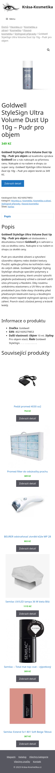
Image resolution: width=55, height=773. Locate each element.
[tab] (27, 216)
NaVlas (11, 206)
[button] (48, 50)
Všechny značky (22, 761)
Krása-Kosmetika (37, 6)
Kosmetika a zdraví (42, 200)
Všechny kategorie (38, 756)
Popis (7, 216)
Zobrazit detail (12, 183)
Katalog (22, 756)
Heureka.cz (16, 27)
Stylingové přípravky (25, 33)
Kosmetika (15, 30)
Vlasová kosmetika (30, 203)
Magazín (11, 756)
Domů (4, 27)
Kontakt (37, 761)
